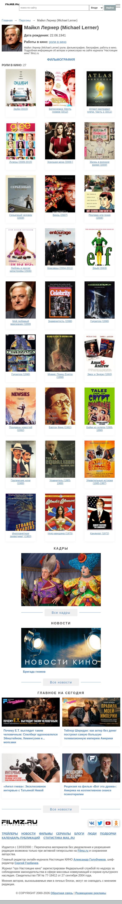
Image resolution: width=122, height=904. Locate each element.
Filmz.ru (83, 850)
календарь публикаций (21, 837)
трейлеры (10, 833)
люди (92, 833)
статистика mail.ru (59, 837)
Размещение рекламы (90, 893)
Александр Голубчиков (89, 859)
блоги (79, 833)
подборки (108, 833)
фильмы (46, 833)
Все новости (61, 682)
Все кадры (61, 612)
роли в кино (57, 42)
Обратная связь (62, 893)
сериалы (63, 833)
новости (28, 833)
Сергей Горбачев (26, 863)
